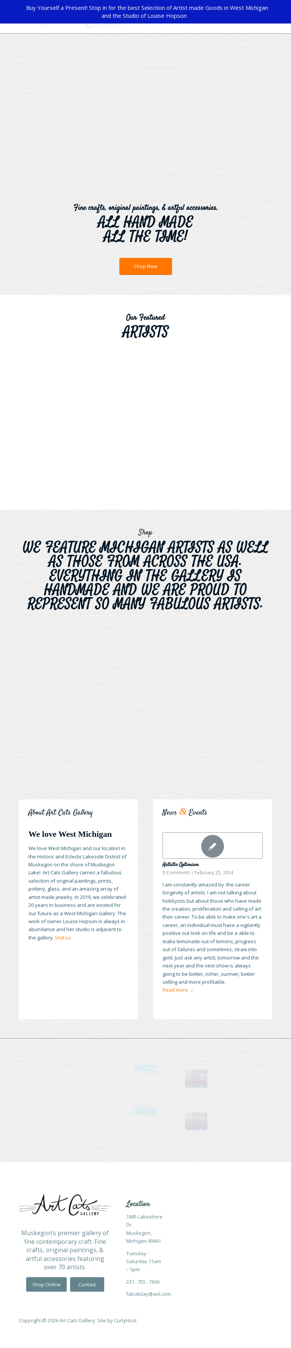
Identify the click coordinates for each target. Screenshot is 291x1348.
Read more (179, 989)
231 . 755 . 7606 (143, 1281)
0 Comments (176, 872)
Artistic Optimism (181, 865)
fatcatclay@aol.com (148, 1293)
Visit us (63, 937)
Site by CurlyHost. (117, 1320)
